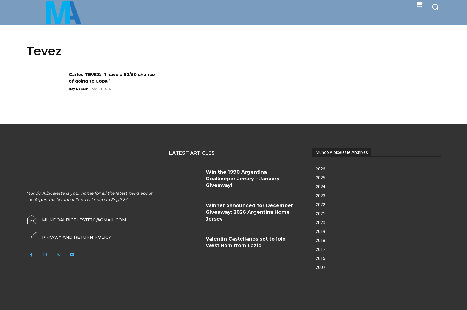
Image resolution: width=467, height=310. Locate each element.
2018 (320, 240)
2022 (320, 204)
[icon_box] (68, 237)
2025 (320, 178)
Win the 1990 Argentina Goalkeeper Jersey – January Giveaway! (243, 178)
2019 (320, 231)
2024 (320, 187)
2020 (320, 222)
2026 (320, 169)
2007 (320, 267)
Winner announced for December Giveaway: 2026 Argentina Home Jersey (249, 212)
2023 (320, 195)
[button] (435, 6)
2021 (320, 213)
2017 (320, 249)
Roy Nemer (78, 88)
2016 (320, 258)
